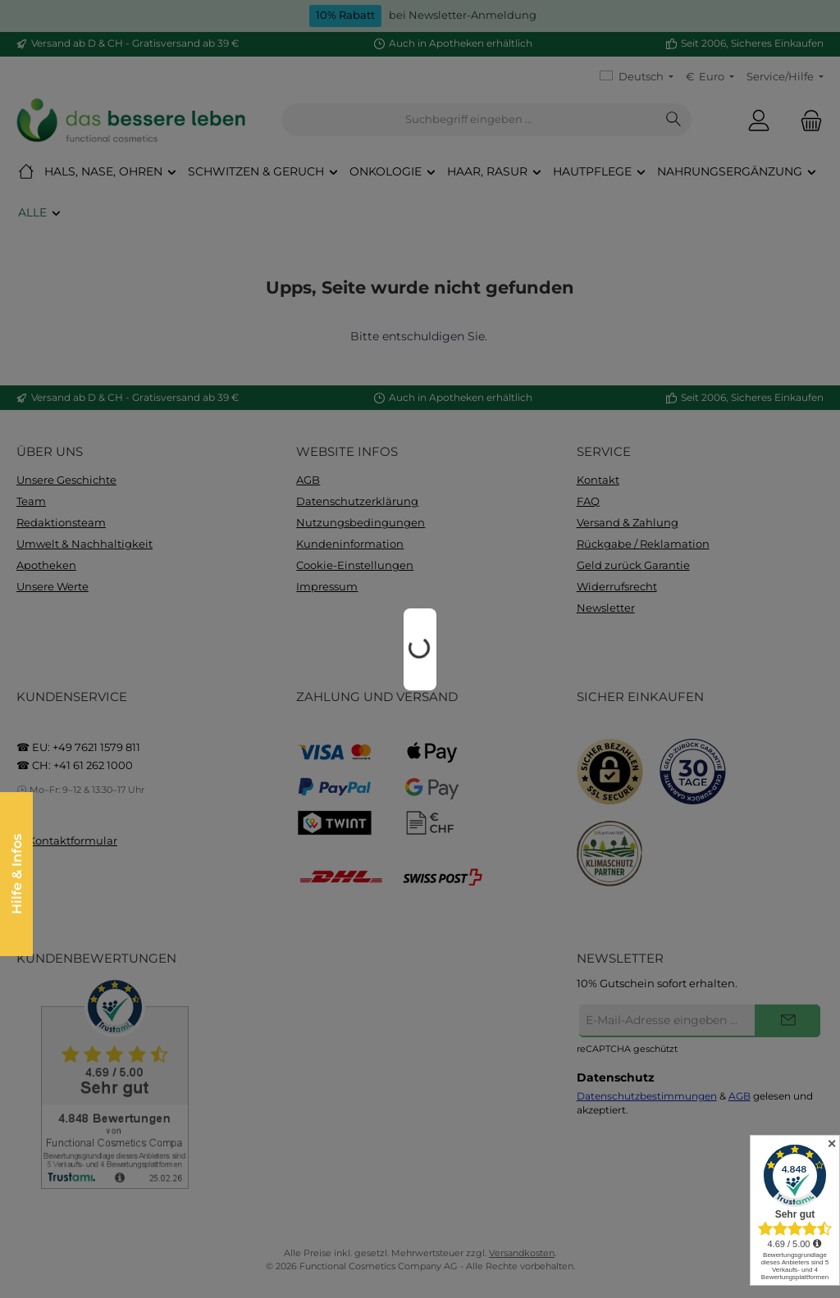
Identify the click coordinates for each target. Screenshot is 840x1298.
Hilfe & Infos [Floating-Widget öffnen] (16, 874)
